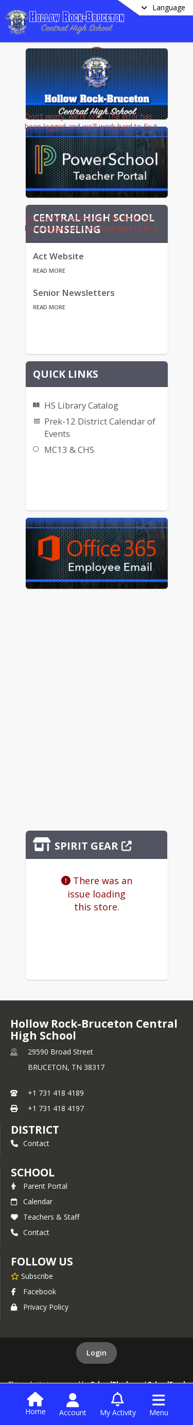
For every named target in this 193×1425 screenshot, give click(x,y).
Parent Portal (39, 1186)
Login (96, 1353)
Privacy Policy (39, 1307)
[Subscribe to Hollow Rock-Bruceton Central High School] (32, 1275)
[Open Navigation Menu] (158, 1405)
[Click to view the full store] (97, 845)
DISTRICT (35, 1129)
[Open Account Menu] (72, 1405)
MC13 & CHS (69, 449)
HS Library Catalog (81, 405)
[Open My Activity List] (118, 1405)
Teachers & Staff (45, 1217)
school (33, 1172)
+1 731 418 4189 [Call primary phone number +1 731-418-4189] (56, 1093)
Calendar (31, 1201)
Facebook (33, 1291)
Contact (30, 1143)
